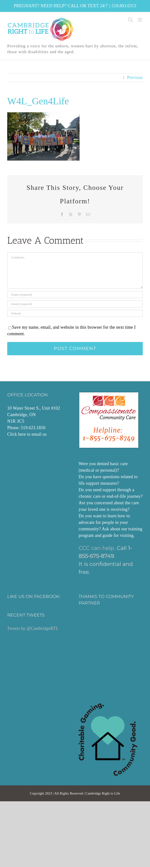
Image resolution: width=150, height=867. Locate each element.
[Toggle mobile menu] (140, 19)
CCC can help (96, 548)
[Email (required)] (75, 303)
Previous (135, 77)
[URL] (75, 313)
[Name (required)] (75, 294)
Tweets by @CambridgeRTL (33, 628)
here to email (29, 434)
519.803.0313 (124, 5)
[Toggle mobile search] (130, 19)
